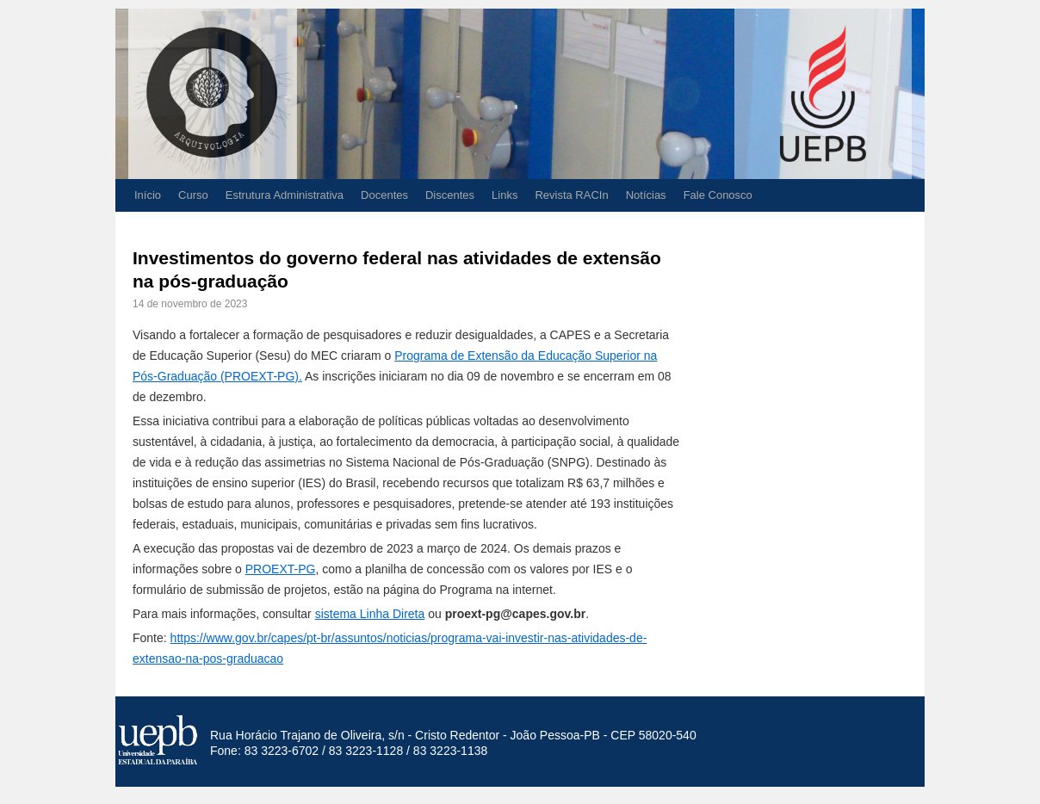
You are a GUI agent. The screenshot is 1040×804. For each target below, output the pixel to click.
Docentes (384, 195)
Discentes (449, 195)
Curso (193, 195)
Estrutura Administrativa (285, 195)
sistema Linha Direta (370, 614)
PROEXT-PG (280, 569)
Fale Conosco (718, 195)
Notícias (646, 195)
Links (504, 195)
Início (147, 195)
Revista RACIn (571, 195)
